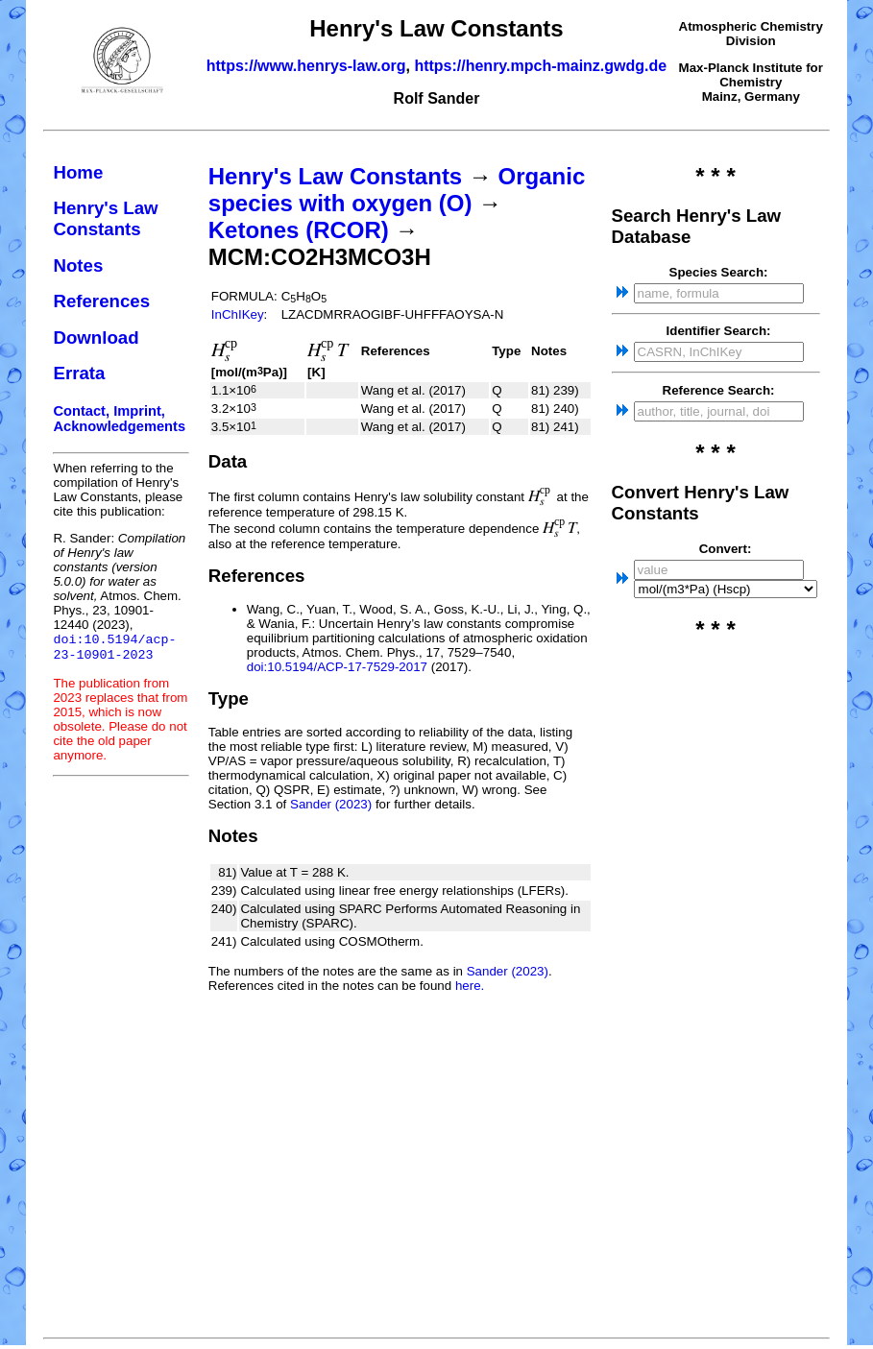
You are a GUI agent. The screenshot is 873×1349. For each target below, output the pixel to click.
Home (78, 172)
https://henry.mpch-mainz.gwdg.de (540, 66)
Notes (78, 265)
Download (95, 337)
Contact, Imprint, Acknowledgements (119, 418)
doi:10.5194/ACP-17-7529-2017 (337, 667)
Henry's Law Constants (105, 218)
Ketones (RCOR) (298, 230)
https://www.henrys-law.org (306, 66)
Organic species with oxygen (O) (396, 189)
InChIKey (237, 314)
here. (469, 985)
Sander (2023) (331, 804)
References (101, 301)
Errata (79, 373)
